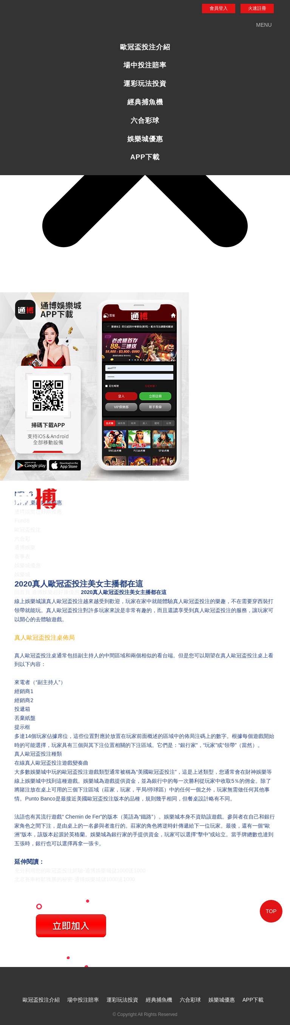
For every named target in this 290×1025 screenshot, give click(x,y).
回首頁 (22, 592)
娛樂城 (22, 574)
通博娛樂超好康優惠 (55, 592)
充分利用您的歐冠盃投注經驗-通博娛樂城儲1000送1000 (79, 871)
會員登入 (219, 8)
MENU (263, 25)
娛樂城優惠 (145, 139)
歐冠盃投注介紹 (145, 47)
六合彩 (22, 539)
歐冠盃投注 (27, 530)
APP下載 (145, 157)
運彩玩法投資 (145, 83)
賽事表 (22, 556)
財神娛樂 (256, 772)
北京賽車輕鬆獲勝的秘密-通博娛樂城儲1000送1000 (74, 879)
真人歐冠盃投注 (64, 601)
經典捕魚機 (145, 102)
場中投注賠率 (145, 65)
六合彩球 (145, 120)
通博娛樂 (24, 547)
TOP (271, 911)
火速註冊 (257, 8)
